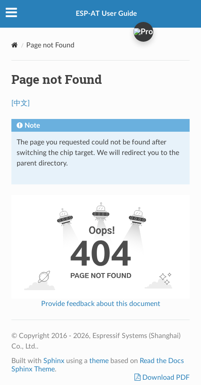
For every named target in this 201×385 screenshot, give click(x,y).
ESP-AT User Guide (106, 13)
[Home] (14, 45)
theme (99, 360)
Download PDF (165, 377)
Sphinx (53, 360)
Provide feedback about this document (100, 303)
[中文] (20, 103)
